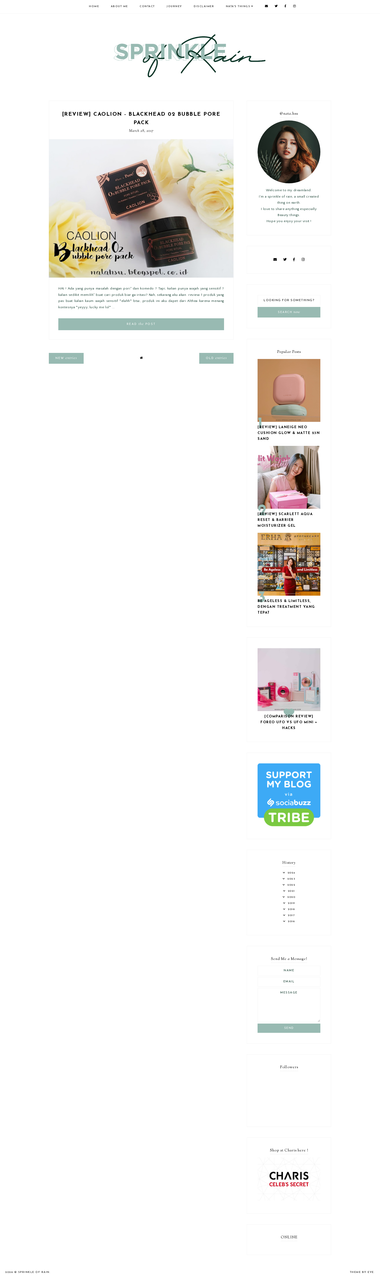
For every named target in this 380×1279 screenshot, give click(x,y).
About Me (119, 6)
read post (141, 324)
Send (289, 1028)
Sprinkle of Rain (34, 1272)
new (66, 358)
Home (94, 6)
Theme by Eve (362, 1272)
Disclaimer (204, 6)
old (216, 358)
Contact (147, 6)
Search (289, 312)
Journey (174, 6)
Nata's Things (238, 6)
